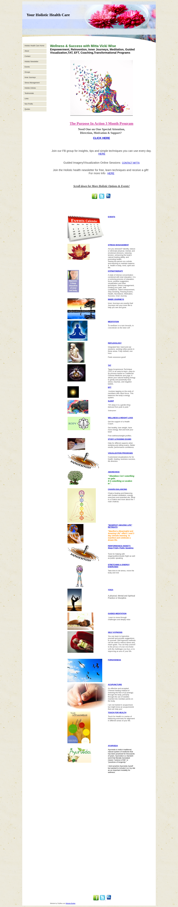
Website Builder (71, 903)
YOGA (110, 590)
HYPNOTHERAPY (115, 271)
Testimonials (29, 93)
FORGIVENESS (114, 660)
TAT (109, 365)
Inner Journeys (30, 77)
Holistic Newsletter (31, 62)
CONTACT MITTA (131, 163)
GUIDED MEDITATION (117, 613)
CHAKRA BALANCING (117, 489)
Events (27, 67)
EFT (109, 387)
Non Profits (29, 104)
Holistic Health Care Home (34, 46)
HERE (101, 153)
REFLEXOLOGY (115, 343)
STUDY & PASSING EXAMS (119, 439)
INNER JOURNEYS (116, 299)
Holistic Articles (30, 88)
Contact (27, 56)
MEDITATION (113, 322)
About (27, 51)
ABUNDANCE (114, 472)
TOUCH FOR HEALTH (117, 712)
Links (27, 99)
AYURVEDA (113, 746)
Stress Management (32, 83)
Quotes (27, 109)
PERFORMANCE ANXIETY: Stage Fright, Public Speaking (120, 547)
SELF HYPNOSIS (115, 632)
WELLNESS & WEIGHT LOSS (120, 418)
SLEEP (111, 401)
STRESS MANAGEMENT (118, 245)
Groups (27, 72)
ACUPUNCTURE (115, 684)
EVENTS (111, 217)
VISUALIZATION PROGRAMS (120, 453)
